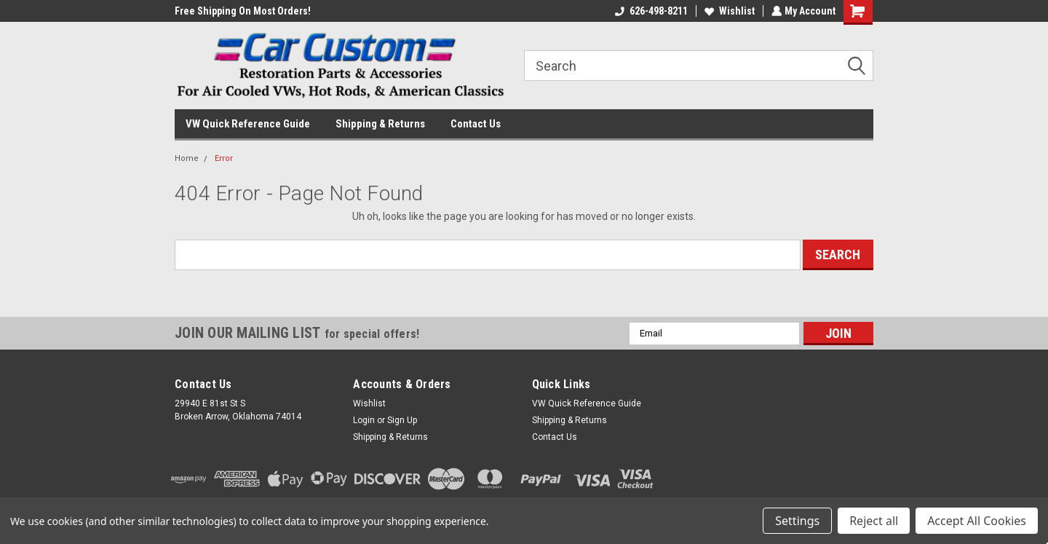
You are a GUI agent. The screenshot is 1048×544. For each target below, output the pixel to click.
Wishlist (728, 11)
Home (187, 158)
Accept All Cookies (976, 521)
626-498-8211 (650, 11)
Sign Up (402, 420)
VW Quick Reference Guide (248, 123)
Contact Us (475, 123)
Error (224, 158)
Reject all (873, 521)
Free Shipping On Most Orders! (243, 11)
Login (364, 420)
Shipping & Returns (380, 123)
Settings (797, 521)
